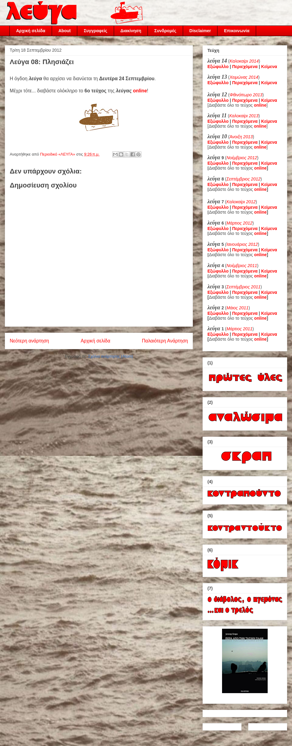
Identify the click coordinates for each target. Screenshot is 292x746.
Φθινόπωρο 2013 (246, 94)
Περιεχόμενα (245, 66)
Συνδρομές (165, 30)
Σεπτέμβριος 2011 (244, 286)
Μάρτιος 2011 (239, 328)
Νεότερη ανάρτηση (29, 340)
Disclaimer (200, 30)
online (140, 90)
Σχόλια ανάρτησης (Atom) (110, 356)
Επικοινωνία (236, 30)
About (64, 30)
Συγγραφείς (95, 30)
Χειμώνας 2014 (244, 77)
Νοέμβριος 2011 (242, 265)
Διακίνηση (130, 30)
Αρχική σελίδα (30, 30)
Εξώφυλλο (218, 66)
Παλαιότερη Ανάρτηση (165, 340)
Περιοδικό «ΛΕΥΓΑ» (58, 154)
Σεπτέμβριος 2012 (244, 179)
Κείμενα (269, 66)
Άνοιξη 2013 (241, 136)
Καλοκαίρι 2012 (241, 201)
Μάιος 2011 (238, 307)
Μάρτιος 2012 (239, 223)
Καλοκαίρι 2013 (244, 115)
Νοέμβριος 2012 (242, 157)
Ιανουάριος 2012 (242, 244)
